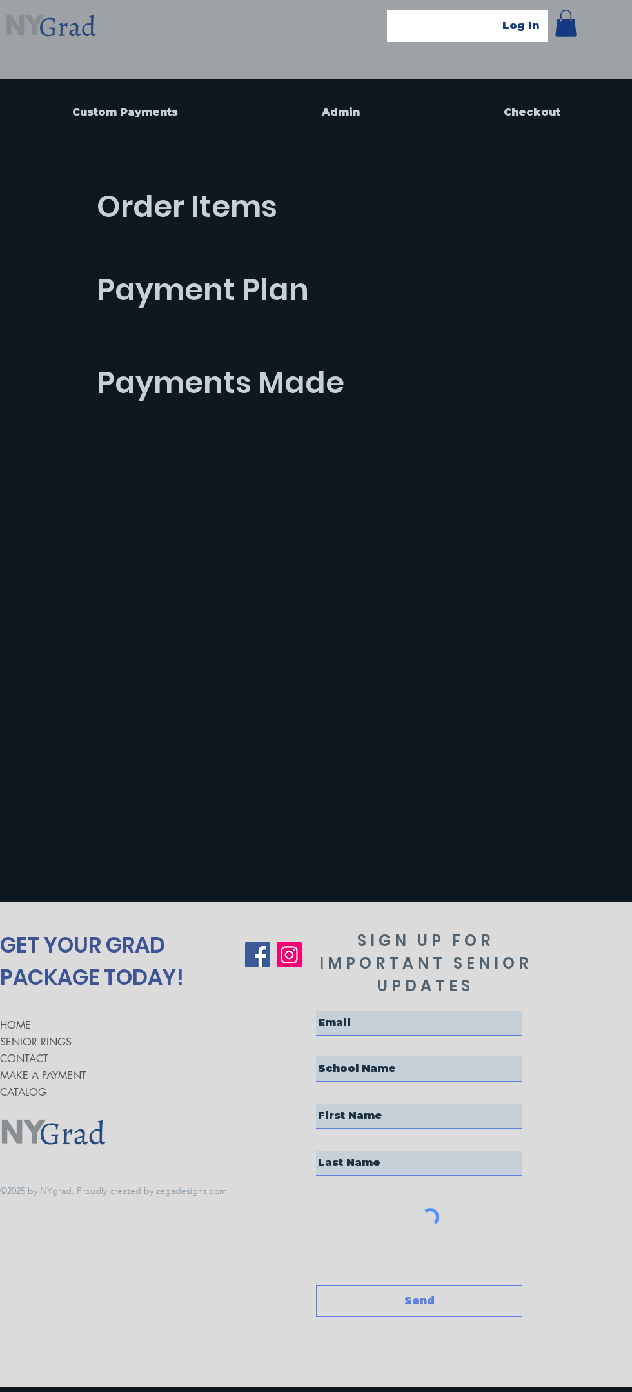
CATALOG (23, 1092)
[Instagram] (289, 954)
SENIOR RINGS (36, 1042)
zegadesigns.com (191, 1190)
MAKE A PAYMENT (43, 1075)
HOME (15, 1025)
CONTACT (24, 1058)
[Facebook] (257, 954)
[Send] (419, 1301)
